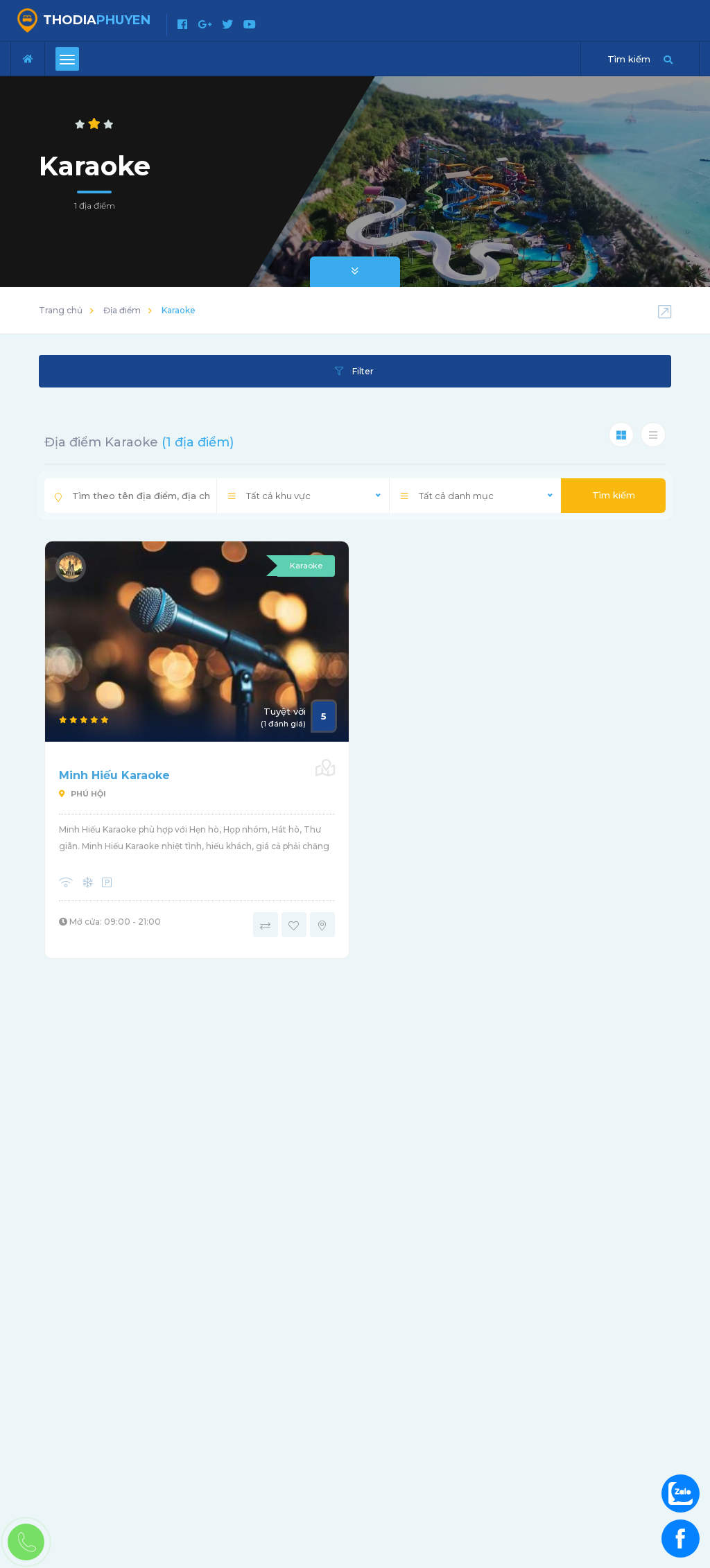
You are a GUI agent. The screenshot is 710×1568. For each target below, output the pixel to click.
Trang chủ (61, 310)
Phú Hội (82, 794)
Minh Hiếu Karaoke (114, 775)
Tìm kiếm (613, 494)
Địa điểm (122, 310)
